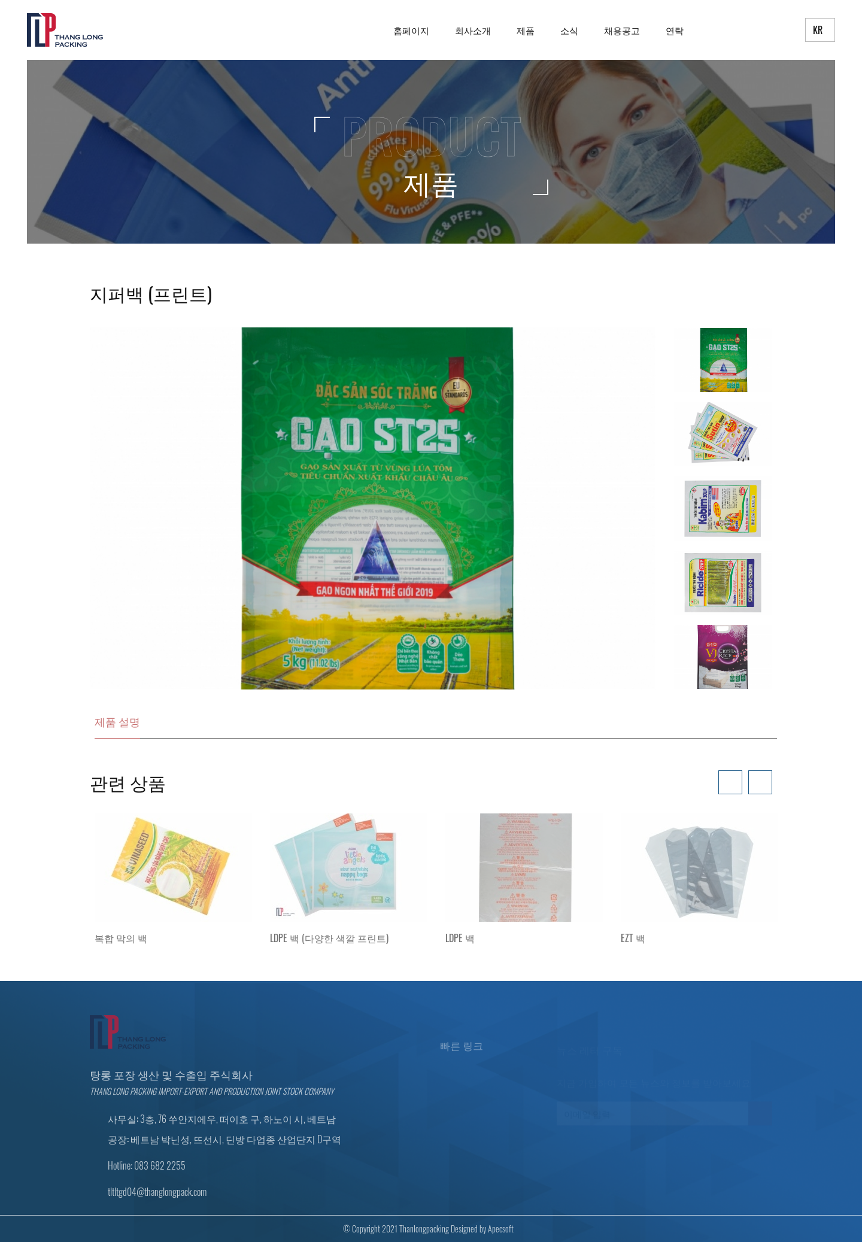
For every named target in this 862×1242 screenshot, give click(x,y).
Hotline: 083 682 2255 (147, 1169)
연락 (675, 30)
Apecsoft (496, 1228)
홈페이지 (411, 30)
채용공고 (622, 30)
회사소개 (473, 30)
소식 (569, 30)
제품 (526, 30)
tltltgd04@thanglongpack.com (157, 1195)
